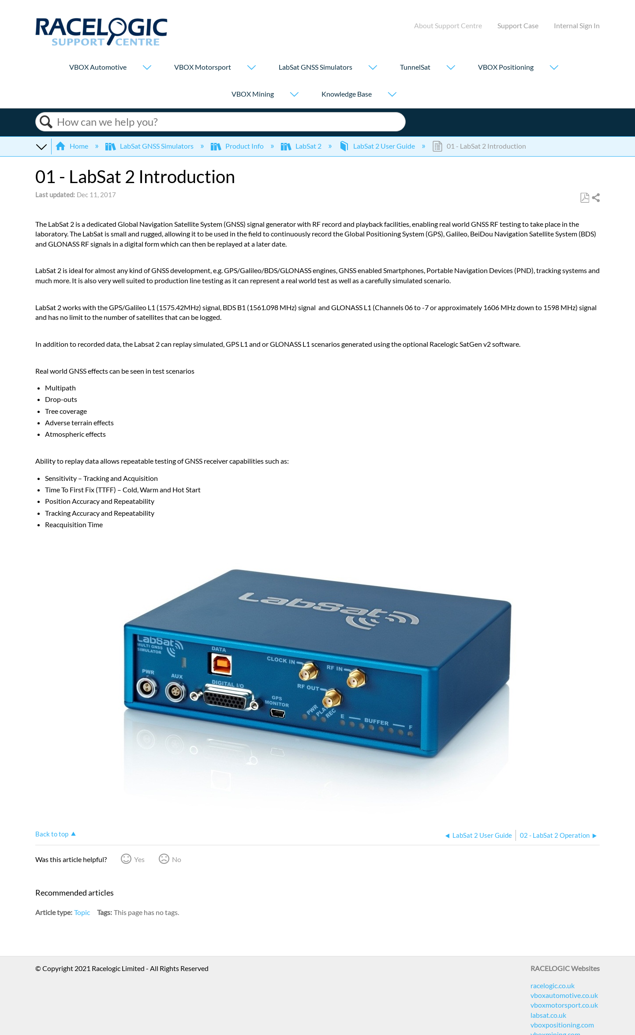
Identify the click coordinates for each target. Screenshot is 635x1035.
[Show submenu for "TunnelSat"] (451, 68)
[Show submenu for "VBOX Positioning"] (554, 68)
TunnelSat (415, 67)
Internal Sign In (577, 25)
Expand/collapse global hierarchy (41, 146)
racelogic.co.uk (552, 985)
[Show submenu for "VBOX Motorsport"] (251, 68)
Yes (139, 859)
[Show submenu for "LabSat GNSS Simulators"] (373, 68)
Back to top (51, 834)
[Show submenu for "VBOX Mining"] (294, 95)
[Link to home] (101, 43)
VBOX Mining (253, 94)
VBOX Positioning (506, 67)
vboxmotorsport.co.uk (564, 1005)
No (176, 859)
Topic (82, 912)
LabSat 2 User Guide (377, 146)
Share (595, 198)
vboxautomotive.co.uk (564, 995)
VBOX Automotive (98, 67)
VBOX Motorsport (202, 67)
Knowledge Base (346, 94)
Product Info (238, 146)
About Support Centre (448, 25)
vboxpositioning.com (562, 1024)
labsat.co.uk (548, 1015)
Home (72, 146)
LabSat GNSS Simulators (315, 67)
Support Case (517, 25)
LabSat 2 (302, 146)
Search (46, 121)
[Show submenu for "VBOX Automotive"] (147, 68)
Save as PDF (584, 198)
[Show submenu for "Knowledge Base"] (392, 95)
